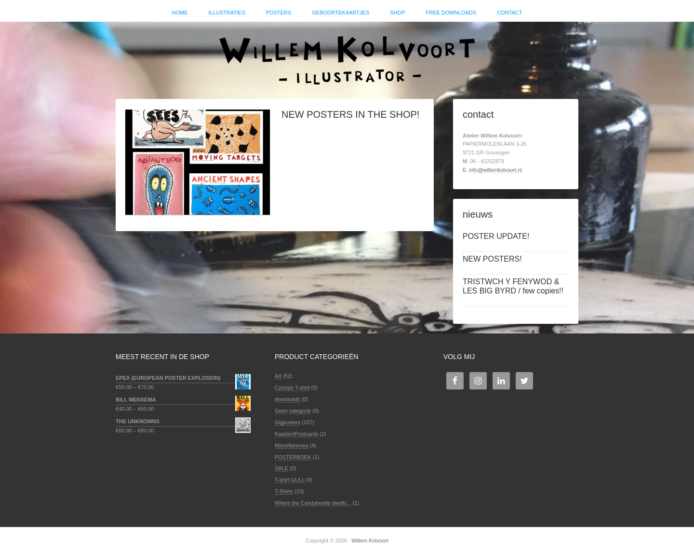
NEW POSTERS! (492, 259)
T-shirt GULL (290, 480)
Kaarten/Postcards (297, 434)
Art (278, 376)
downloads (287, 399)
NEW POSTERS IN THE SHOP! (350, 114)
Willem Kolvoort (347, 55)
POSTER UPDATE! (496, 236)
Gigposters (287, 422)
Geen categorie (293, 411)
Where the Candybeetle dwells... (313, 503)
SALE (281, 468)
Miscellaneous (291, 445)
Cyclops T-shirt (292, 387)
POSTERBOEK (293, 457)
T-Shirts (284, 491)
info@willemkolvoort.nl (495, 170)
